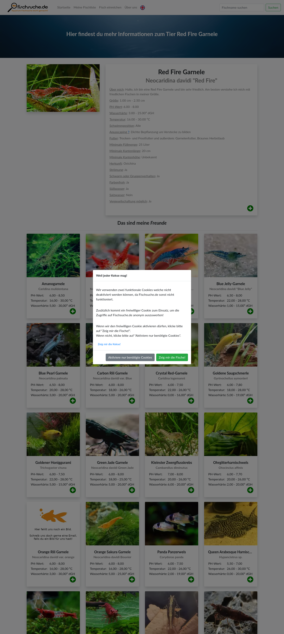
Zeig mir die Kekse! (109, 344)
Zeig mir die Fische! (172, 357)
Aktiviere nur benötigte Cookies (130, 357)
